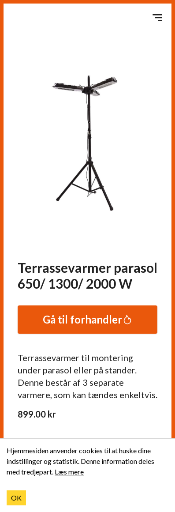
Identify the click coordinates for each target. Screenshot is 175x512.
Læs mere (69, 471)
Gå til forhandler (88, 319)
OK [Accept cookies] (16, 497)
